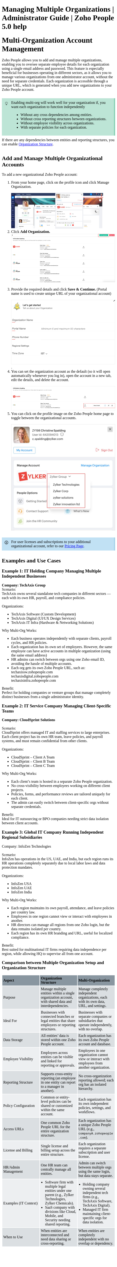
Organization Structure (36, 144)
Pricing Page (74, 546)
